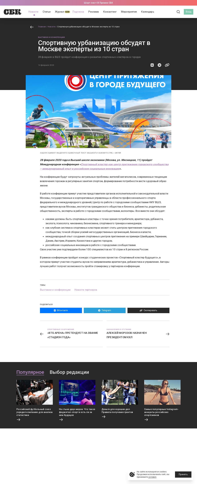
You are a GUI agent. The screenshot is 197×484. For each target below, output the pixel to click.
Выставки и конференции (51, 37)
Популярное (30, 372)
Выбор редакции (69, 372)
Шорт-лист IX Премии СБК (98, 3)
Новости (52, 27)
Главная (42, 27)
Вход (188, 11)
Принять (183, 474)
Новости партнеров (85, 289)
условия (152, 477)
